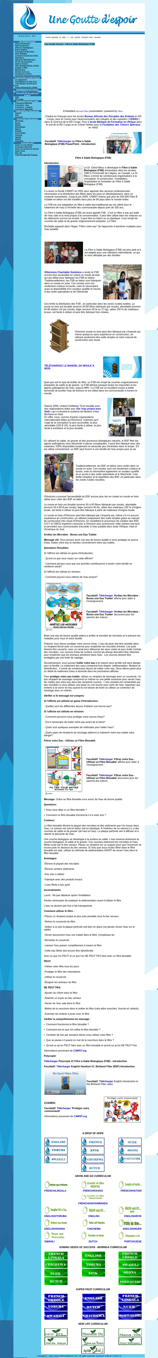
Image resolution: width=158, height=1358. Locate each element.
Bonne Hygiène (21, 50)
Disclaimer (100, 1356)
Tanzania (18, 135)
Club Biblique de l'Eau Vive (26, 82)
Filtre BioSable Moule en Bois (27, 66)
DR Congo (19, 121)
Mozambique (20, 127)
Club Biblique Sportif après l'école (25, 85)
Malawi (18, 125)
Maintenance (20, 70)
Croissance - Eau (22, 105)
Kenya (17, 123)
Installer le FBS (21, 68)
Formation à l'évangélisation (26, 91)
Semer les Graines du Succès (27, 149)
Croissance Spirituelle (24, 109)
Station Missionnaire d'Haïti (26, 88)
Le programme (21, 80)
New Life (18, 153)
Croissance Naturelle (23, 103)
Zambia (18, 139)
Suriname (19, 117)
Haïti (17, 97)
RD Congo (19, 99)
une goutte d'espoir (79, 37)
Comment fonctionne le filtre (26, 56)
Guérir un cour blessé (24, 145)
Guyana (18, 113)
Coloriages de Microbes (24, 52)
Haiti (17, 115)
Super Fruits (20, 151)
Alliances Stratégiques (24, 48)
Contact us (116, 1356)
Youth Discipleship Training (26, 155)
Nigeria (18, 129)
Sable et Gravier (21, 64)
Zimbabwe (19, 141)
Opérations (19, 58)
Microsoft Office (82, 111)
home (48, 37)
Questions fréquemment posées (28, 76)
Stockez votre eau (22, 72)
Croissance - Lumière (23, 107)
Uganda (18, 137)
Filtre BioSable (21, 54)
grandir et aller (59, 37)
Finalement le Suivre (23, 74)
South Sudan (20, 133)
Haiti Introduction (22, 46)
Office (120, 111)
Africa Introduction (22, 44)
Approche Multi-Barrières (25, 60)
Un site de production (24, 62)
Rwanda (18, 131)
